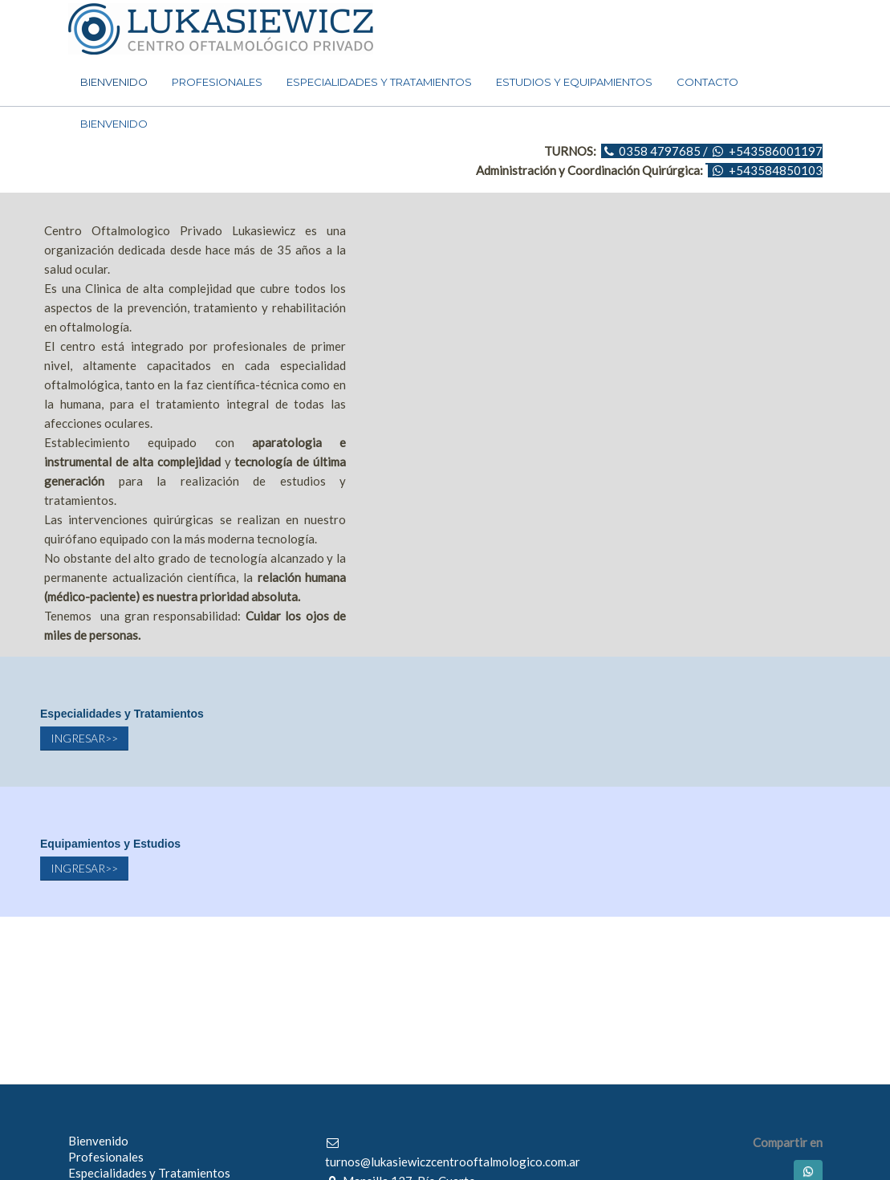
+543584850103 (776, 170)
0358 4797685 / (663, 151)
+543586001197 (776, 151)
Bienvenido (98, 1140)
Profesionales (106, 1156)
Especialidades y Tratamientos (149, 1173)
